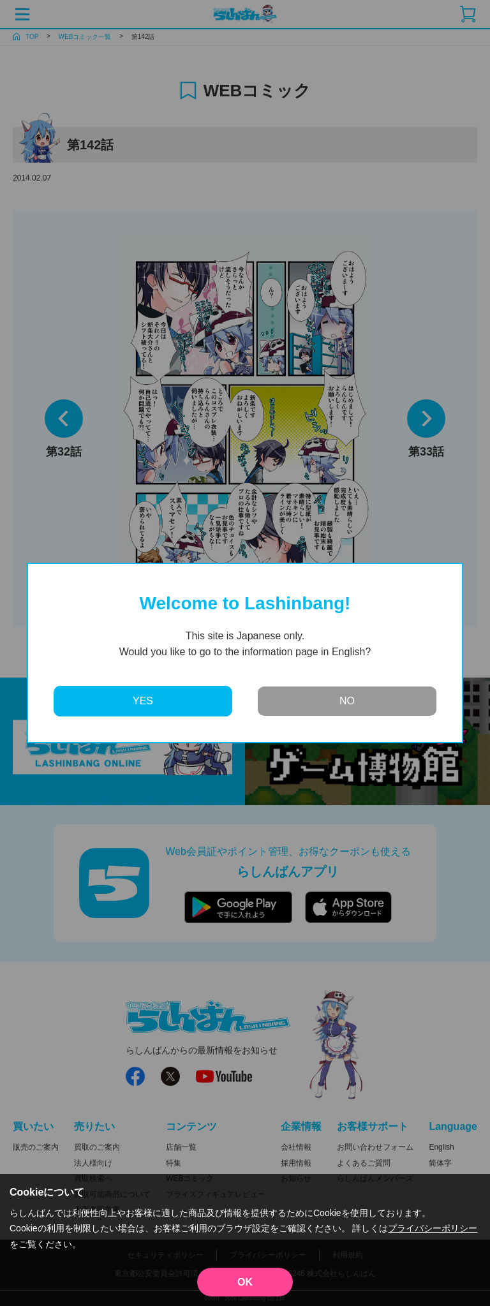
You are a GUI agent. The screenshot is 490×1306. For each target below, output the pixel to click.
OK (245, 1282)
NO (347, 700)
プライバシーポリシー (432, 1228)
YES (143, 700)
